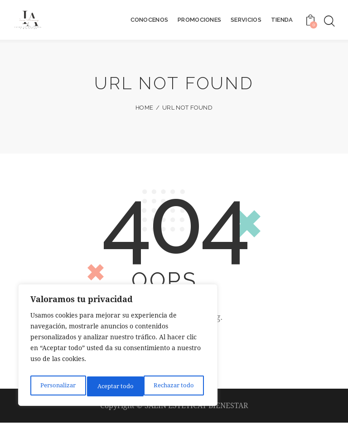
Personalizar (57, 386)
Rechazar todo (117, 386)
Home (144, 107)
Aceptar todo (178, 386)
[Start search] (328, 22)
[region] (118, 347)
